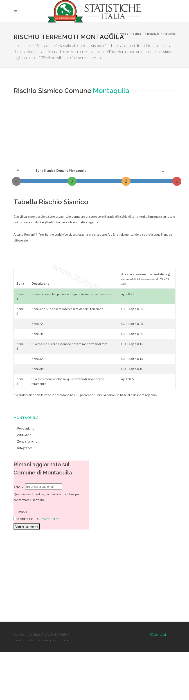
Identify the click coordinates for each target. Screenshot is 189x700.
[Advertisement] (71, 133)
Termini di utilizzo (26, 640)
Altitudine (170, 33)
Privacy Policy (49, 519)
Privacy (46, 640)
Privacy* (21, 512)
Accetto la (26, 519)
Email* (19, 486)
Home (111, 33)
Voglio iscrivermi (26, 526)
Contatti (158, 634)
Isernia (137, 33)
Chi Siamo (62, 640)
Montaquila (152, 33)
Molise (124, 33)
